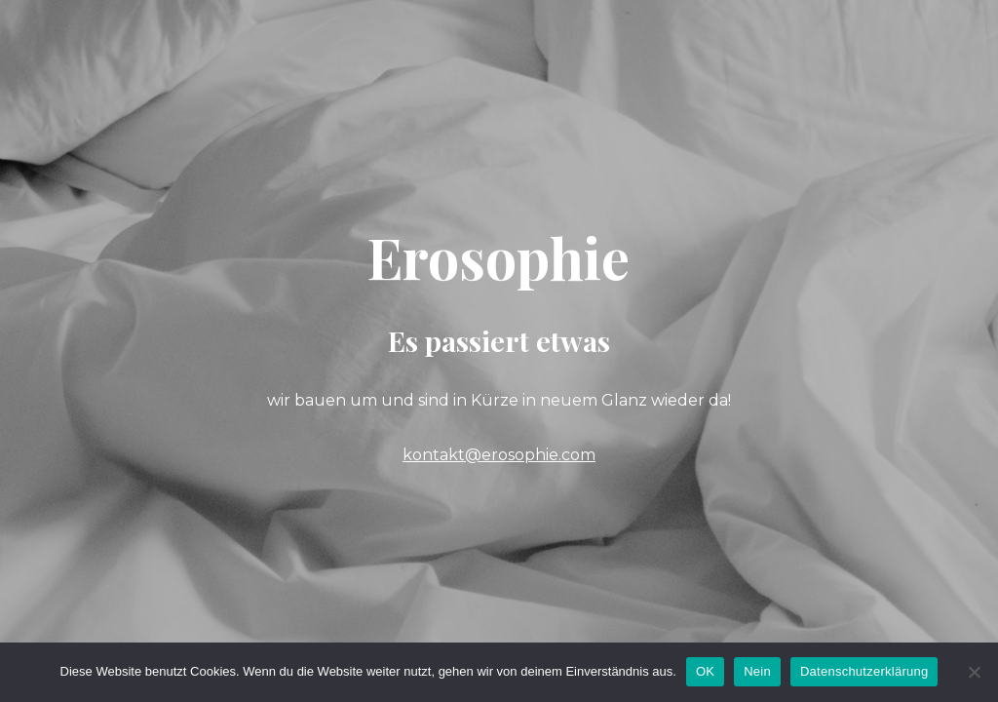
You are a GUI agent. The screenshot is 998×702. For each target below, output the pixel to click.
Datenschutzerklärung (864, 671)
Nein (757, 671)
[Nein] (973, 672)
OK (705, 671)
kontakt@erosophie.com (499, 455)
